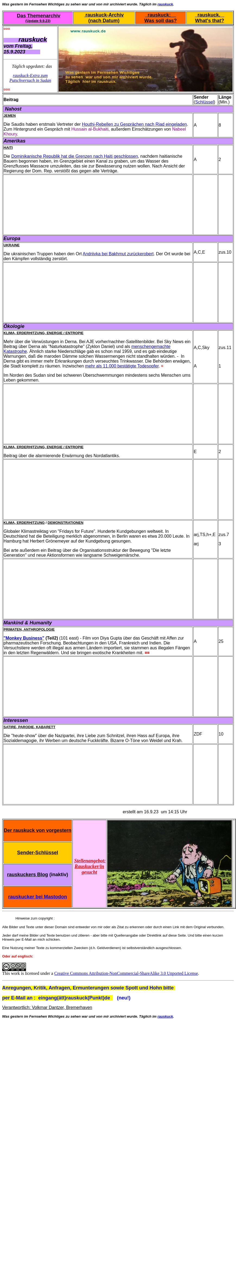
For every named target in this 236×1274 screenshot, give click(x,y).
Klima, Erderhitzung (24, 523)
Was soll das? (160, 20)
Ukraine (12, 245)
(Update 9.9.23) (37, 21)
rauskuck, (209, 15)
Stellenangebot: (90, 860)
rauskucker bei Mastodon (37, 896)
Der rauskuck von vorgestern (37, 830)
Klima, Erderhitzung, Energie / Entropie (44, 333)
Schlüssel (204, 102)
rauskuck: (160, 15)
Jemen (10, 116)
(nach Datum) (104, 20)
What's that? (209, 20)
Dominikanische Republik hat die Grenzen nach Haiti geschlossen (74, 156)
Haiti (8, 148)
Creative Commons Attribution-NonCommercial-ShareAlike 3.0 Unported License (126, 973)
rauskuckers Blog (27, 874)
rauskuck (165, 4)
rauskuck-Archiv (104, 15)
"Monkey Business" (24, 638)
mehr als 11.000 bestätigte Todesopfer (122, 366)
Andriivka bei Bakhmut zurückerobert (118, 253)
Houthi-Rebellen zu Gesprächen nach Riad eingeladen (134, 124)
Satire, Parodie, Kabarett (29, 727)
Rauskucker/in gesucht (89, 869)
